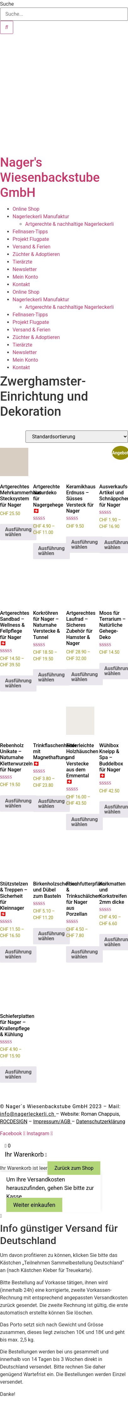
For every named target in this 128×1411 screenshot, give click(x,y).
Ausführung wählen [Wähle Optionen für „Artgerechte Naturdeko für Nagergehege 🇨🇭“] (51, 550)
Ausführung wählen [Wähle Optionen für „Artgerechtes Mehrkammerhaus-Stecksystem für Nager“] (18, 531)
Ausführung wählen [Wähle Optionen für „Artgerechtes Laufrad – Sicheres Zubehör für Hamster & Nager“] (84, 676)
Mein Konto (25, 277)
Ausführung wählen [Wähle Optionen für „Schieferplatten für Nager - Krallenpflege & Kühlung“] (18, 1074)
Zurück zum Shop (73, 1168)
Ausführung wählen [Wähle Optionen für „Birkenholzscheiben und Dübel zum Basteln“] (51, 936)
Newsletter (25, 269)
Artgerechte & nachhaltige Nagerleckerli (69, 224)
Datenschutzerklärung (100, 1122)
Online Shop (26, 209)
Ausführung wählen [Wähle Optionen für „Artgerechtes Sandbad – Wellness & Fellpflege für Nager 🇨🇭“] (18, 683)
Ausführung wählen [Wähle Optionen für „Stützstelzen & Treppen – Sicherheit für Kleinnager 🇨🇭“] (18, 954)
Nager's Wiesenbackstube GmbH (50, 177)
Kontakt (21, 284)
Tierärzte (22, 262)
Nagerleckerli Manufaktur (41, 216)
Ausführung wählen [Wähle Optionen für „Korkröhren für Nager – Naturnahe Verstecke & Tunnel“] (51, 677)
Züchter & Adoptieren (36, 254)
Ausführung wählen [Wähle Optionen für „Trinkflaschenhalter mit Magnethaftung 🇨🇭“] (51, 803)
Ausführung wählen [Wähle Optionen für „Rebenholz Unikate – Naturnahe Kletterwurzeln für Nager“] (18, 803)
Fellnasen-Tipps (30, 232)
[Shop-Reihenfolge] (76, 437)
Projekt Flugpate (31, 239)
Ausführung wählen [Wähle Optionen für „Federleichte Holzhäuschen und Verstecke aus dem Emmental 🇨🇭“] (84, 821)
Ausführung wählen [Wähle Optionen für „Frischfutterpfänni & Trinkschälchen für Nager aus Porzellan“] (84, 954)
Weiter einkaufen (34, 1205)
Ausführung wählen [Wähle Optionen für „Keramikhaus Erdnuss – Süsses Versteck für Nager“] (84, 544)
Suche (7, 4)
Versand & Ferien (31, 247)
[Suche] (6, 27)
